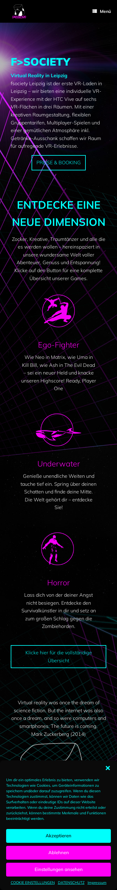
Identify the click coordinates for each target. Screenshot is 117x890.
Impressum (97, 882)
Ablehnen (58, 852)
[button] (108, 768)
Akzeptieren (58, 836)
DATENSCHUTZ (71, 882)
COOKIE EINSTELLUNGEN (33, 882)
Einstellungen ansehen (59, 869)
